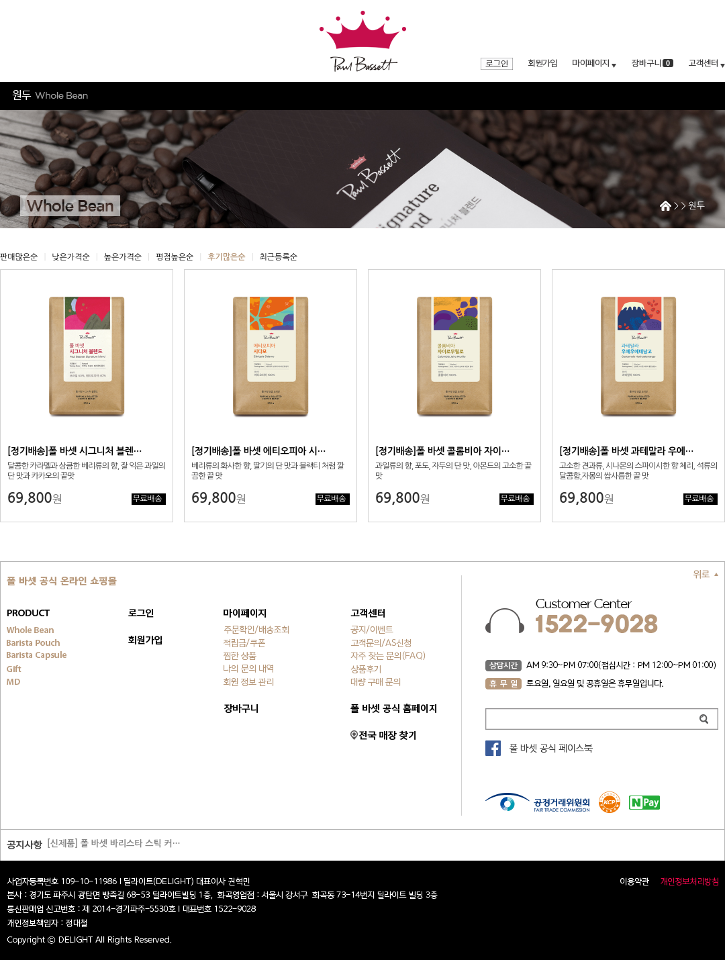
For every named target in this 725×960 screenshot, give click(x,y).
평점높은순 (174, 257)
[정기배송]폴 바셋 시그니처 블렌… (74, 451)
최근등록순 (278, 257)
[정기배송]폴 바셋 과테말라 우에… (626, 451)
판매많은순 (19, 257)
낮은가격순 (70, 257)
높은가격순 (123, 257)
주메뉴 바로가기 (0, 0)
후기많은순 (226, 257)
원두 (697, 205)
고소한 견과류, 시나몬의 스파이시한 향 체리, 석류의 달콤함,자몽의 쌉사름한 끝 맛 (638, 471)
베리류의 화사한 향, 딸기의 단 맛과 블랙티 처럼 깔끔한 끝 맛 (267, 471)
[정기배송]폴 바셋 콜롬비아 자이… (442, 451)
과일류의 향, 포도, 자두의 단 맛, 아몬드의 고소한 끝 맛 (453, 471)
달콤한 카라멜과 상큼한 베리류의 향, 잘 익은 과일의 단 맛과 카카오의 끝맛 (86, 471)
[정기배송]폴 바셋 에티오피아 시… (258, 451)
